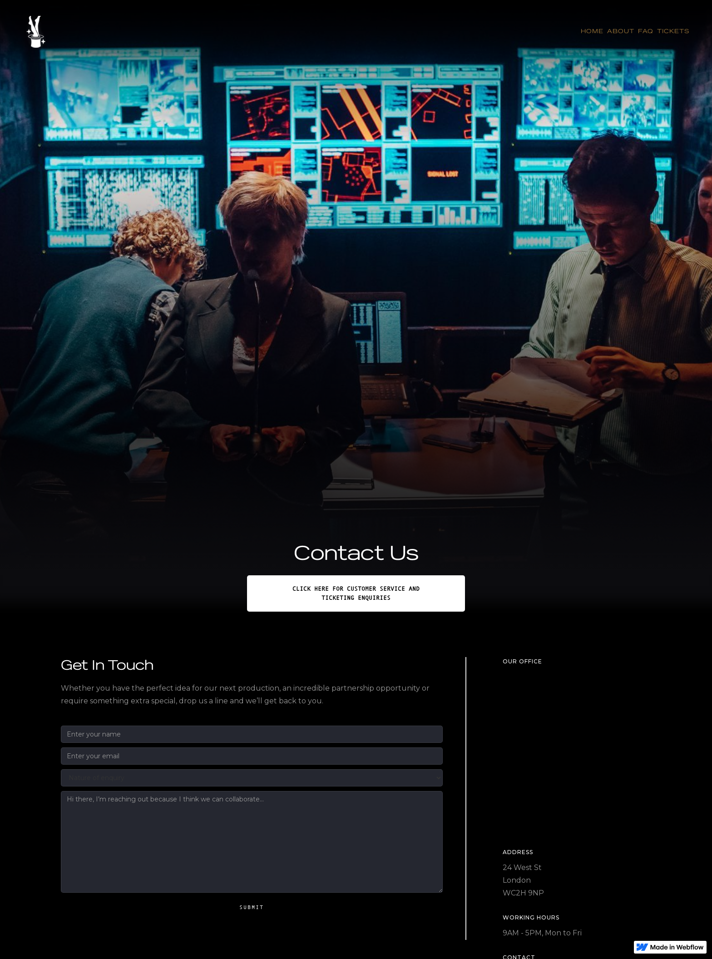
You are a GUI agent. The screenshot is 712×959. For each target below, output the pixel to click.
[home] (35, 31)
